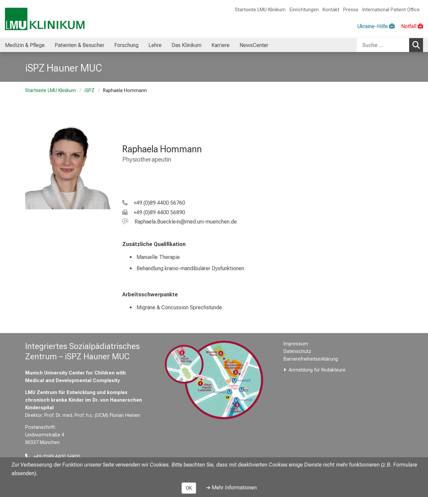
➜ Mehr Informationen (231, 487)
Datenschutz (297, 351)
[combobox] (390, 45)
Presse (350, 10)
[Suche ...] (383, 45)
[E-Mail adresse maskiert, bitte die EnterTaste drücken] (179, 222)
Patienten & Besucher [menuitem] (79, 45)
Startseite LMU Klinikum (260, 10)
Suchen (417, 44)
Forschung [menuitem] (126, 45)
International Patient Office (391, 10)
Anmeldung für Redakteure (317, 370)
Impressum (296, 344)
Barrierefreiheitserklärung (311, 359)
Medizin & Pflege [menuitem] (25, 45)
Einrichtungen (304, 10)
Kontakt (331, 10)
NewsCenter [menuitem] (254, 45)
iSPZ (89, 90)
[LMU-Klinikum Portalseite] (44, 19)
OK (189, 488)
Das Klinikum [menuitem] (186, 45)
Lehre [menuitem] (155, 45)
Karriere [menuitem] (220, 45)
